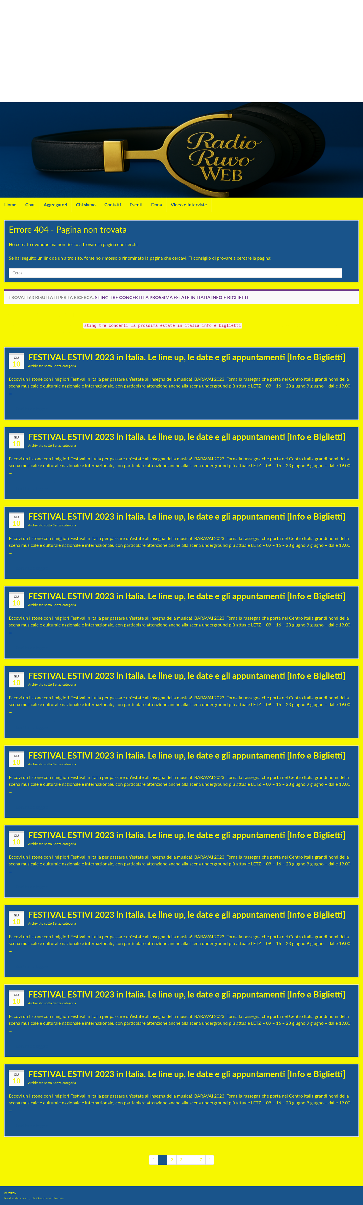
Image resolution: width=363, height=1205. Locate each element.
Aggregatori (55, 204)
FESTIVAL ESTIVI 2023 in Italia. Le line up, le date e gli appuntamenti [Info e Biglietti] (186, 357)
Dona (156, 204)
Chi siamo (86, 204)
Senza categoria (64, 366)
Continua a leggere (32, 408)
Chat (30, 204)
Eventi (136, 204)
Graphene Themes (50, 1198)
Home (10, 204)
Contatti (112, 204)
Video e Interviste (189, 204)
